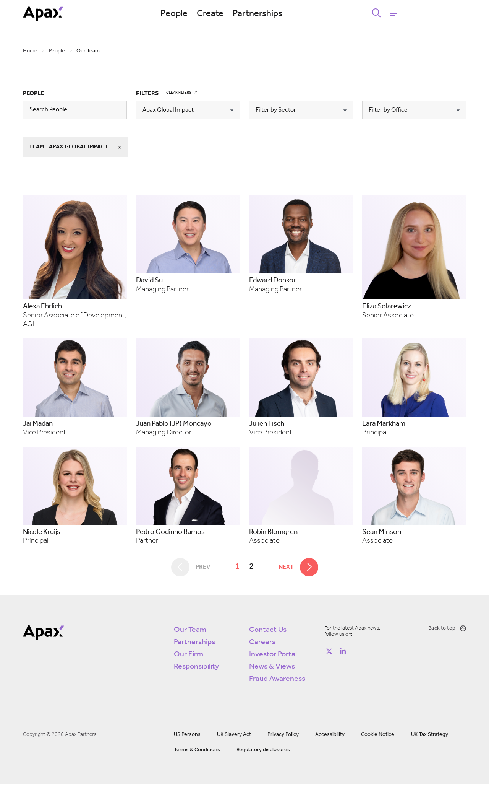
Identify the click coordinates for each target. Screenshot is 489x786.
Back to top (447, 630)
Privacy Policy (283, 736)
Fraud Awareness (277, 680)
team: (78, 147)
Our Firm (188, 656)
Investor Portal (273, 656)
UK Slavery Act (234, 736)
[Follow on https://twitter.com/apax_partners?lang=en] (329, 652)
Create (245, 13)
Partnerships (292, 13)
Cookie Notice (377, 736)
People (208, 13)
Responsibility (196, 668)
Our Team (190, 631)
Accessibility (330, 736)
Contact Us (268, 631)
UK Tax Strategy (429, 736)
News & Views (272, 668)
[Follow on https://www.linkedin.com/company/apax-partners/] (342, 652)
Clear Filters (178, 92)
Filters (147, 94)
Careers (262, 644)
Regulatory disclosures (263, 751)
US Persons (187, 736)
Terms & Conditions (197, 751)
